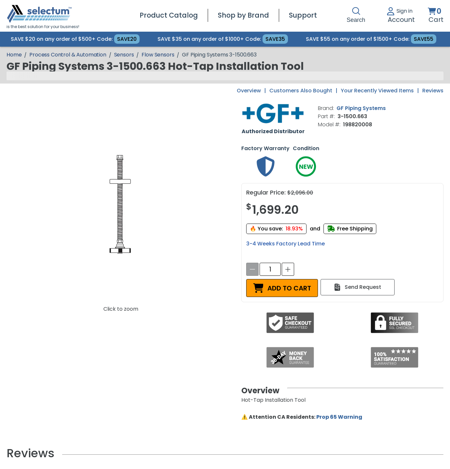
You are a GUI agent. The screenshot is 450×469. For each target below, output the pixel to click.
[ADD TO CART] (282, 288)
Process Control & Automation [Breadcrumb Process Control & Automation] (67, 54)
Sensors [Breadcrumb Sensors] (124, 54)
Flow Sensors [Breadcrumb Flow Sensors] (158, 54)
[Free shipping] (350, 228)
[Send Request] (358, 287)
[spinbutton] (270, 269)
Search (356, 15)
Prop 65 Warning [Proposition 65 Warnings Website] (339, 417)
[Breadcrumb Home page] (14, 54)
